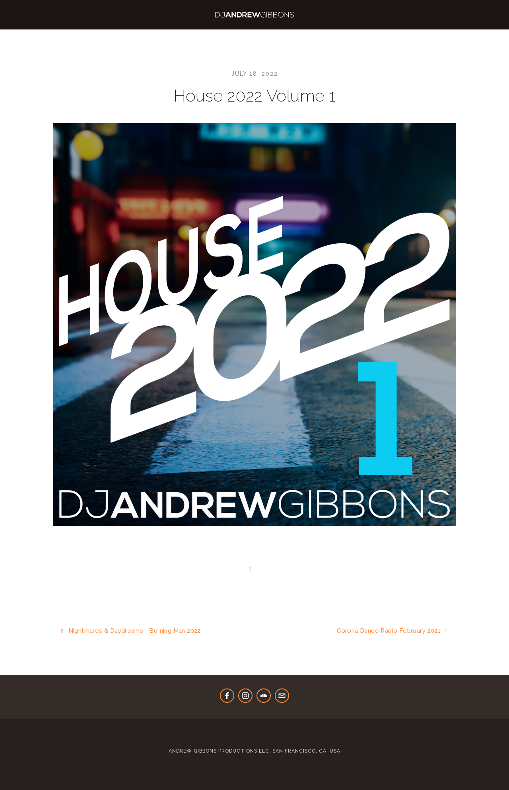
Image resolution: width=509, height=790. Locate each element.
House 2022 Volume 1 (255, 96)
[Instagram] (245, 695)
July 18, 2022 (254, 73)
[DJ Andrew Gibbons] (263, 695)
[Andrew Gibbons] (227, 695)
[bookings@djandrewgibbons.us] (282, 695)
